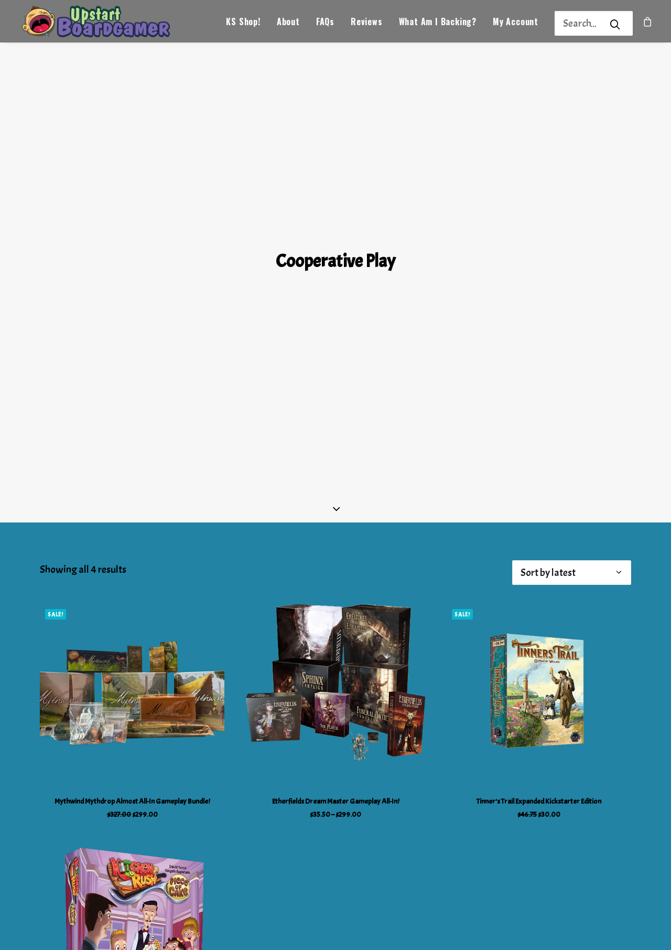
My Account (515, 24)
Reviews (367, 24)
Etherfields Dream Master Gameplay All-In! (335, 757)
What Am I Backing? (438, 24)
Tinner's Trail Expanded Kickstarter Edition (539, 757)
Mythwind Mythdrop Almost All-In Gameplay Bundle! (132, 757)
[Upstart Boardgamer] (104, 24)
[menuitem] (243, 24)
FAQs (325, 24)
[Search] (580, 23)
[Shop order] (571, 528)
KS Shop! (243, 24)
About (288, 24)
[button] (132, 652)
